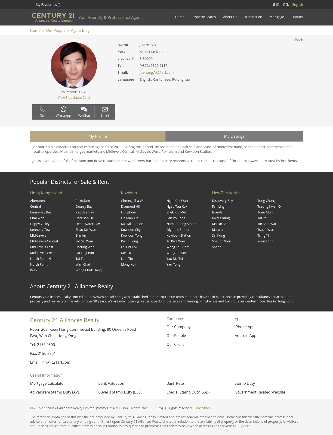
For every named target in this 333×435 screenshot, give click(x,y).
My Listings (234, 136)
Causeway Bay (41, 212)
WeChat (84, 112)
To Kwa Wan (175, 241)
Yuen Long (265, 241)
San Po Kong (175, 218)
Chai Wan (37, 218)
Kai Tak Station (132, 224)
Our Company (178, 326)
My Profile (98, 136)
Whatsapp (63, 111)
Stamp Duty (245, 383)
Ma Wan (218, 229)
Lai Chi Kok (129, 247)
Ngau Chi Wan (177, 200)
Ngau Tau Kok (176, 206)
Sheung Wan (85, 247)
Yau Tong (173, 264)
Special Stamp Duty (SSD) (188, 392)
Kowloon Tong (131, 235)
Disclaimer (202, 408)
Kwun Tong (129, 241)
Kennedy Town (41, 229)
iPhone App (245, 326)
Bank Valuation (111, 383)
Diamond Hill (131, 206)
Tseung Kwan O (269, 206)
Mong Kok (128, 264)
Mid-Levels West (42, 253)
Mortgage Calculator (47, 383)
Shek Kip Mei (176, 212)
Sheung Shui (221, 241)
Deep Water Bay (88, 224)
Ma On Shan (221, 224)
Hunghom (128, 212)
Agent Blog (80, 30)
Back (298, 39)
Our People (55, 30)
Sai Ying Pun (85, 253)
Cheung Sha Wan (134, 200)
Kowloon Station (178, 235)
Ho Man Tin (129, 218)
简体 (285, 4)
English (297, 4)
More (246, 426)
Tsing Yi (263, 235)
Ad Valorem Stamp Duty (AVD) (56, 392)
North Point (39, 264)
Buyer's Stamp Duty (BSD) (120, 392)
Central (35, 206)
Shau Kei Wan (86, 229)
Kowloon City (131, 229)
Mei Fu (126, 253)
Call (43, 111)
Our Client (175, 344)
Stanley (81, 235)
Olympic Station (178, 229)
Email (105, 111)
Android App (245, 335)
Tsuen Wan (265, 229)
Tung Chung (266, 200)
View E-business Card (74, 97)
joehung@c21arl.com (157, 72)
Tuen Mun (265, 212)
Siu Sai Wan (84, 241)
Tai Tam (81, 258)
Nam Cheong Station (181, 224)
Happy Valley (39, 224)
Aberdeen (37, 200)
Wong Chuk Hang (89, 270)
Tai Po (262, 218)
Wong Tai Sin (176, 253)
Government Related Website (260, 392)
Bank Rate (175, 383)
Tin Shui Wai (266, 224)
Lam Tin (127, 258)
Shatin (217, 247)
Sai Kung (218, 235)
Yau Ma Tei (174, 258)
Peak (33, 270)
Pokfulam (83, 200)
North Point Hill (41, 258)
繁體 (275, 4)
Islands (217, 212)
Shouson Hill (85, 218)
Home (35, 30)
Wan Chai (83, 264)
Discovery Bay (222, 200)
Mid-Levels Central (44, 241)
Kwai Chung (221, 218)
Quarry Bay (84, 206)
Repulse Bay (85, 212)
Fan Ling (218, 206)
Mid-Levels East (41, 247)
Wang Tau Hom (178, 247)
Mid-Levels (38, 235)
